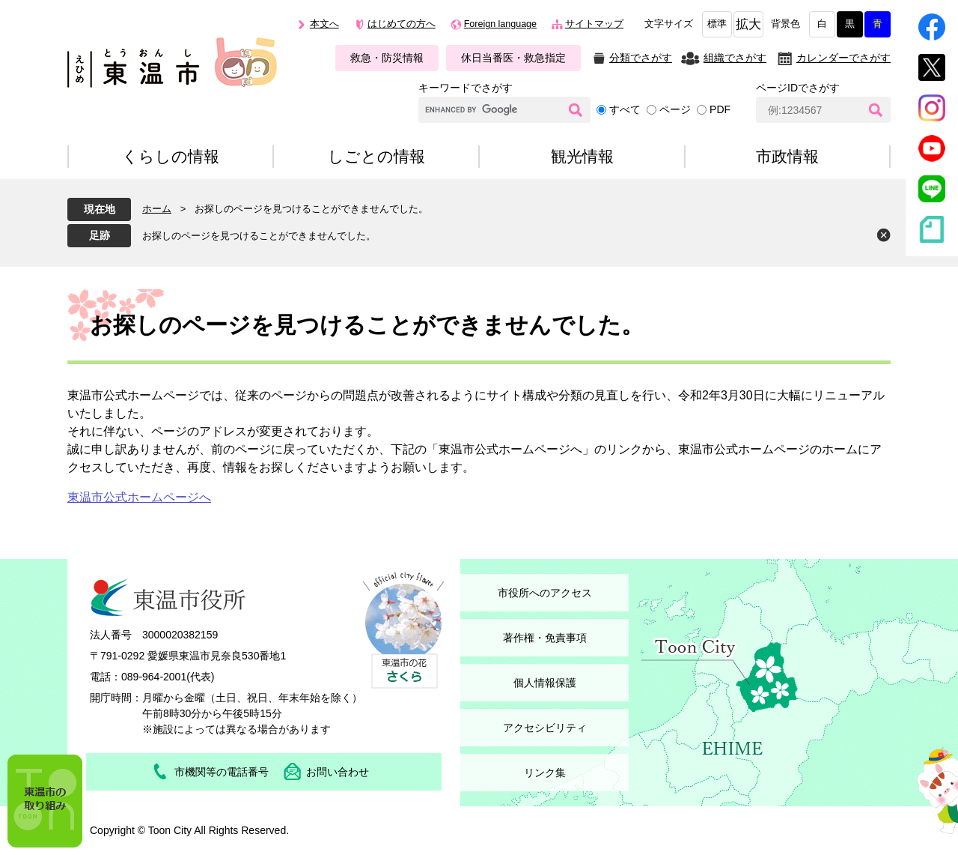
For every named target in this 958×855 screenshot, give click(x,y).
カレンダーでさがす (843, 58)
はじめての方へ (401, 24)
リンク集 (545, 773)
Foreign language (500, 24)
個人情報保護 (544, 683)
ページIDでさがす (798, 88)
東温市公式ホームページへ (139, 497)
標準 (717, 24)
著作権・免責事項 (545, 638)
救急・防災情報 (387, 58)
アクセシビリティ (545, 728)
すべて (625, 109)
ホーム (156, 208)
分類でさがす (640, 58)
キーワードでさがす (465, 88)
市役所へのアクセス (545, 593)
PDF (720, 109)
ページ (675, 109)
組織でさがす (735, 58)
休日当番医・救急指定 (513, 58)
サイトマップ (594, 24)
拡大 (748, 24)
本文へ (324, 24)
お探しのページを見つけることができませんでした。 (259, 235)
